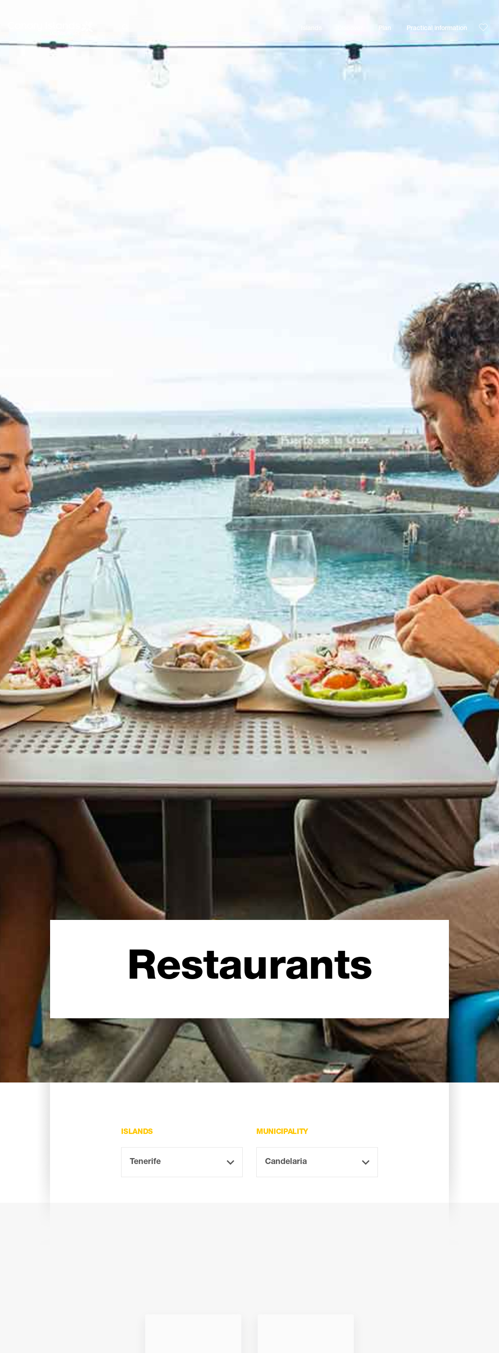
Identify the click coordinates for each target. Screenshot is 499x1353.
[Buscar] (178, 27)
